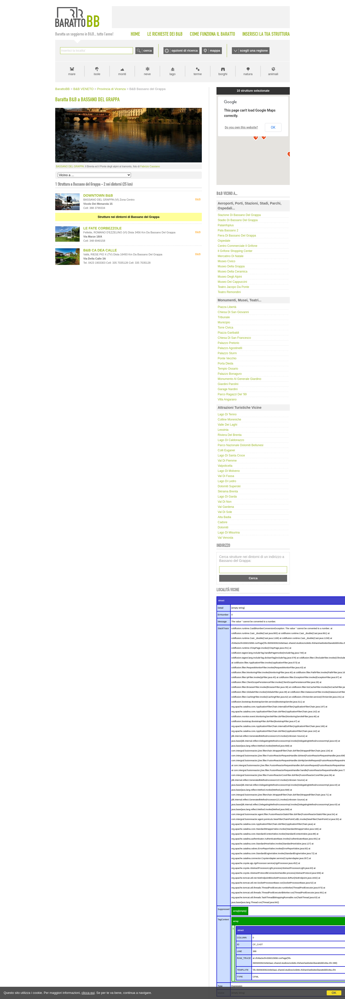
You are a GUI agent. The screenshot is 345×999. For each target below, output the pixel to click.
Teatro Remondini (229, 292)
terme (198, 74)
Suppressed (223, 909)
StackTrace (223, 628)
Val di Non (224, 501)
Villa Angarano (227, 399)
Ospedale (224, 240)
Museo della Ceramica (232, 271)
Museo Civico (226, 261)
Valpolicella (225, 465)
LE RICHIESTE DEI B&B (165, 34)
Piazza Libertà (227, 307)
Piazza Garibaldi (228, 332)
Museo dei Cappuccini (232, 282)
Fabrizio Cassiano (150, 166)
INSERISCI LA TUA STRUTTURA (266, 34)
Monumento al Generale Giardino (239, 379)
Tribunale (224, 317)
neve (147, 74)
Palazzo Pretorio (228, 343)
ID (238, 944)
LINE (239, 951)
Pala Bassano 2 (228, 230)
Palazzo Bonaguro (230, 373)
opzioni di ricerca (185, 50)
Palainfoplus (226, 225)
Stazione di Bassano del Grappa (239, 215)
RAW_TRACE (244, 958)
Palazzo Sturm (227, 353)
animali (273, 74)
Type (220, 986)
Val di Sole (225, 512)
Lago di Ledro (227, 481)
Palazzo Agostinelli (230, 348)
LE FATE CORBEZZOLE (102, 228)
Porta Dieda (225, 363)
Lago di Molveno (229, 471)
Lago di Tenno (227, 414)
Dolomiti (223, 527)
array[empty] (240, 911)
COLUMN (242, 937)
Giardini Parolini (228, 384)
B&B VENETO (83, 89)
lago (173, 74)
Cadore (222, 522)
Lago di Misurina (229, 532)
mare (71, 74)
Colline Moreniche (229, 419)
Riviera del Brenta (229, 435)
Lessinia (223, 429)
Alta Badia (224, 517)
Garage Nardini (227, 389)
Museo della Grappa (231, 266)
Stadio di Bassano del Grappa (238, 220)
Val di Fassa (226, 476)
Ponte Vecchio (227, 358)
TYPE (240, 977)
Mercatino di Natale (230, 256)
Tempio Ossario (228, 368)
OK (334, 993)
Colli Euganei (226, 450)
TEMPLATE (242, 970)
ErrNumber (223, 614)
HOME (135, 34)
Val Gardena (226, 507)
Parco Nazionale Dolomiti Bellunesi (240, 445)
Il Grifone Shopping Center (235, 251)
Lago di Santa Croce (231, 455)
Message (222, 621)
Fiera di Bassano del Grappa (237, 235)
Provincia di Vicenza (111, 89)
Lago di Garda (227, 496)
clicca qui (88, 993)
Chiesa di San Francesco (234, 338)
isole (97, 74)
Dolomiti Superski (229, 486)
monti (122, 74)
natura (248, 74)
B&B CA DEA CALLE (100, 250)
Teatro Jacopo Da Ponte (233, 287)
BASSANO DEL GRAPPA (70, 166)
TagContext (223, 919)
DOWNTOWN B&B (98, 195)
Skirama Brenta (228, 491)
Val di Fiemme (227, 460)
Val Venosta (225, 537)
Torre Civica (225, 327)
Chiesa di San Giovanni (233, 312)
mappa (215, 50)
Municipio (224, 322)
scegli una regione (254, 50)
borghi (222, 74)
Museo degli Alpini (230, 276)
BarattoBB (62, 89)
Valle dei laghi (227, 424)
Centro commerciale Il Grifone (237, 246)
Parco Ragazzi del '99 (232, 394)
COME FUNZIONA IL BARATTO (212, 34)
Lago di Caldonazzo (231, 440)
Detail (220, 608)
